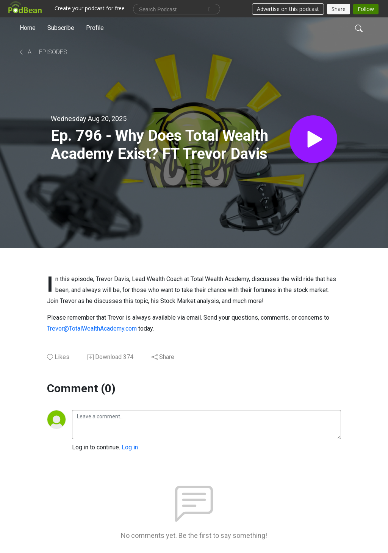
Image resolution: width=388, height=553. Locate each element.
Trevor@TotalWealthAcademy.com (92, 328)
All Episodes (42, 52)
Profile (95, 27)
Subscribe (60, 27)
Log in (130, 447)
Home (28, 27)
